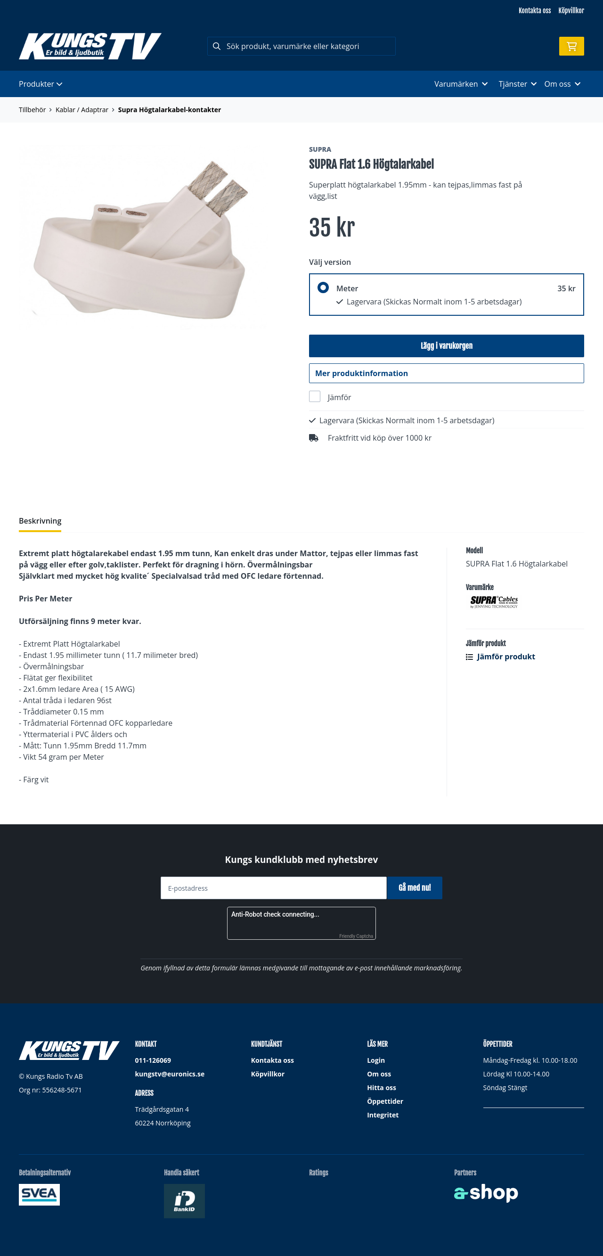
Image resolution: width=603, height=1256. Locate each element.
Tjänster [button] (518, 84)
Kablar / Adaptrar (82, 109)
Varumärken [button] (460, 84)
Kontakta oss (535, 11)
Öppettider (385, 1101)
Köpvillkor (571, 11)
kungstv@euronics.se (169, 1073)
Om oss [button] (562, 84)
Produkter (41, 84)
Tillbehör (32, 109)
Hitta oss (381, 1087)
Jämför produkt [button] (500, 662)
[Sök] (301, 46)
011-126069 (153, 1060)
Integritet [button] (383, 1114)
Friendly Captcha (356, 936)
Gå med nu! (418, 888)
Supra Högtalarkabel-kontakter (169, 109)
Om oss (379, 1073)
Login (376, 1060)
